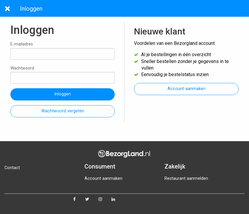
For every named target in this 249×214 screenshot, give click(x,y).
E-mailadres (62, 50)
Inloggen (62, 94)
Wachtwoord (62, 75)
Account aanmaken (186, 88)
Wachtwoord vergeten (62, 111)
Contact (12, 167)
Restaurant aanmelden (186, 178)
